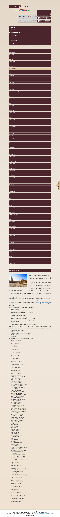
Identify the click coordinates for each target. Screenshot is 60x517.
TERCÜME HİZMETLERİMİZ (14, 32)
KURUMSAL (12, 30)
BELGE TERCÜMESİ (13, 38)
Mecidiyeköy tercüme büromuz (41, 302)
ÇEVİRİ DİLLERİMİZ (13, 35)
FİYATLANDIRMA (14, 40)
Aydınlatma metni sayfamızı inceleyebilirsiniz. (43, 513)
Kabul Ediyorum (30, 515)
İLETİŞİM (12, 43)
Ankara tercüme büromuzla (35, 303)
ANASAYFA (13, 27)
